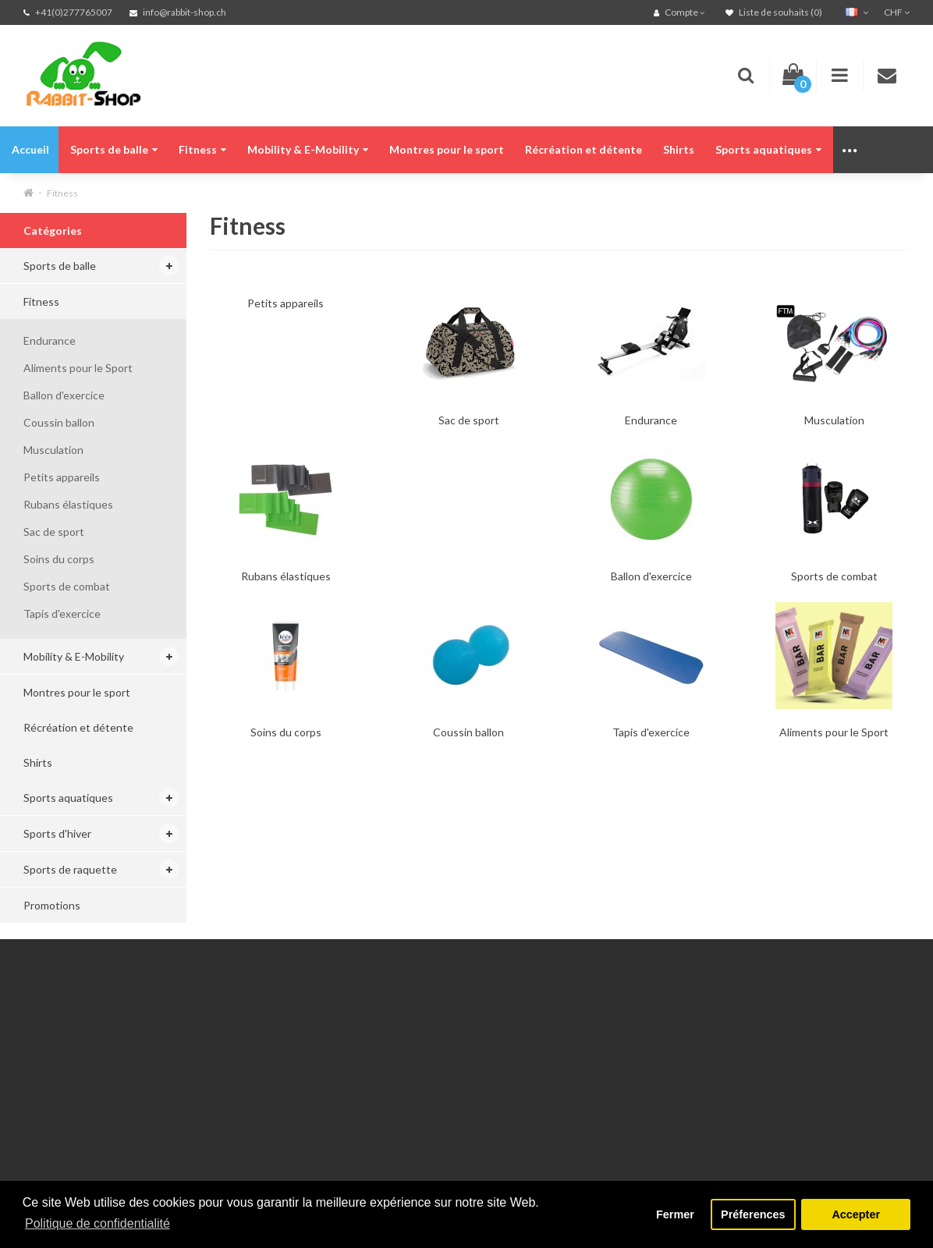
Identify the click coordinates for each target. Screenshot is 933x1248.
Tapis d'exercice (62, 613)
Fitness (202, 149)
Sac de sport (53, 531)
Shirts (678, 149)
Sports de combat (66, 586)
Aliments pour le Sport (78, 367)
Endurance (49, 340)
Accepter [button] (856, 1214)
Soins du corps (58, 559)
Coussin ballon (58, 422)
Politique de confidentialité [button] (97, 1223)
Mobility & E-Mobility (307, 149)
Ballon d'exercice (64, 395)
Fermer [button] (675, 1214)
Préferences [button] (753, 1214)
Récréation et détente (583, 149)
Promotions (51, 905)
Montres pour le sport (446, 149)
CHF (897, 12)
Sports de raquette (70, 869)
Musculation (53, 449)
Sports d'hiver (57, 833)
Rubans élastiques (68, 504)
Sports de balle (114, 149)
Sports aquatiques (768, 149)
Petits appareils (61, 477)
